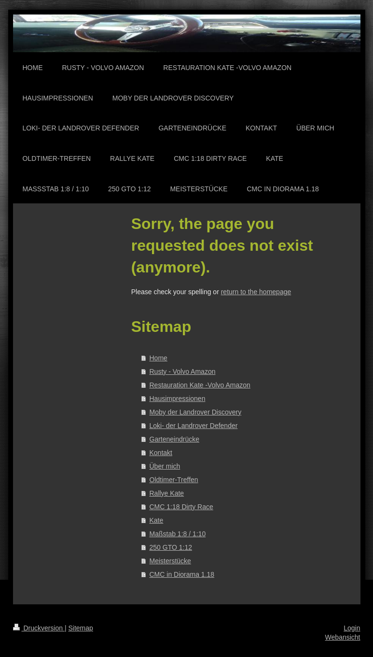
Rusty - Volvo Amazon (183, 371)
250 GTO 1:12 (171, 547)
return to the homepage (256, 292)
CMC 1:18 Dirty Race (181, 507)
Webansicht (342, 637)
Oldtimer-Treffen (174, 480)
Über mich (165, 466)
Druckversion (39, 628)
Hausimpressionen (178, 398)
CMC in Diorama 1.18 (182, 574)
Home (158, 358)
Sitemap (81, 628)
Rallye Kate (167, 493)
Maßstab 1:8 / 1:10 (178, 534)
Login (352, 628)
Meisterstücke (170, 561)
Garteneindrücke (175, 439)
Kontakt (161, 453)
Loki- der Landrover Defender (194, 425)
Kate (157, 520)
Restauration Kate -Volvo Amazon (200, 385)
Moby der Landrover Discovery (196, 412)
